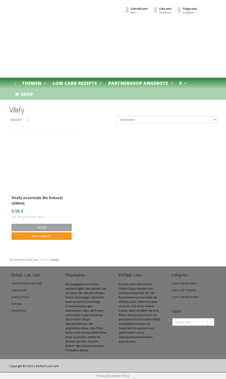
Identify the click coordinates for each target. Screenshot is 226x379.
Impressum (19, 290)
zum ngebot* (42, 236)
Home (44, 260)
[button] (183, 83)
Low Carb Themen (184, 290)
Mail (133, 12)
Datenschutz (20, 297)
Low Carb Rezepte (78, 83)
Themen (34, 83)
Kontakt (17, 304)
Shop (27, 94)
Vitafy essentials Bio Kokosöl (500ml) (37, 200)
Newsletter (19, 310)
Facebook (165, 12)
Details (42, 227)
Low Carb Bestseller (185, 297)
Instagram (188, 12)
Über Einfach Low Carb (27, 283)
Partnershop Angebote (141, 83)
